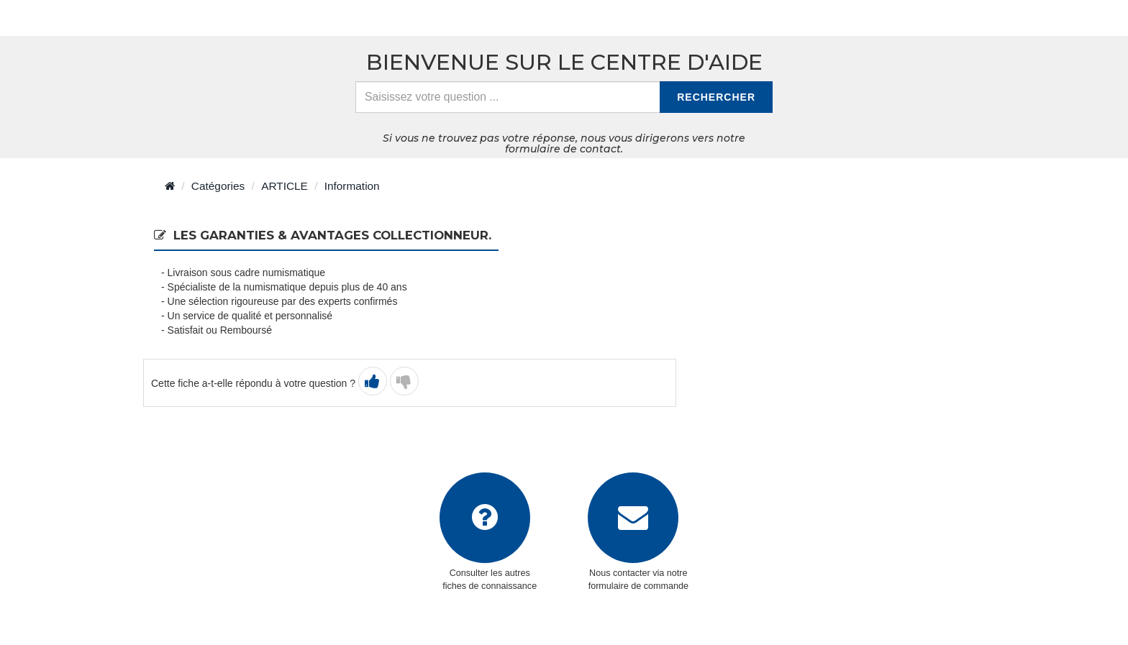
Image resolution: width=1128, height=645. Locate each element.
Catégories (218, 186)
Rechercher (716, 97)
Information (352, 186)
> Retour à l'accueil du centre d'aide (257, 18)
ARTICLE (284, 186)
